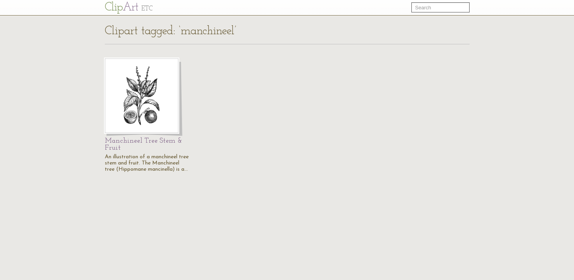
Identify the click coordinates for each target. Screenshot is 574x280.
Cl (129, 8)
